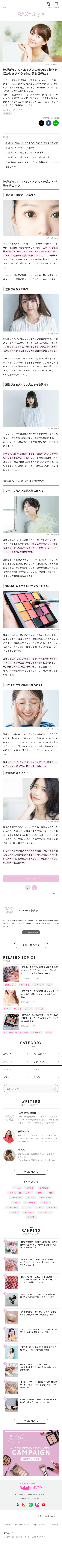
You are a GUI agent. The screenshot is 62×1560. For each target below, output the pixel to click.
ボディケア (39, 1061)
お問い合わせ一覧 (22, 1537)
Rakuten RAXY (16, 5)
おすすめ (17, 1008)
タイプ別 (31, 1217)
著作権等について (40, 1525)
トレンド (31, 1197)
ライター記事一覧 (31, 932)
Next (54, 893)
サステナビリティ (38, 1537)
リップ (16, 1202)
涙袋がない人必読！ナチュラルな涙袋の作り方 (27, 157)
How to (7, 113)
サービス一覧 (9, 1537)
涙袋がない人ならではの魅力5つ (20, 147)
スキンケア (8, 1053)
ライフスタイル (45, 1212)
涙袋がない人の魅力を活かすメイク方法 (24, 152)
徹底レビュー (9, 984)
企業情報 (7, 1525)
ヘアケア (7, 1069)
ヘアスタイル (30, 1202)
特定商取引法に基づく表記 (30, 1498)
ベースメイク (40, 1053)
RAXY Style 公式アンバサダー (16, 1032)
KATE (49, 984)
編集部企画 (44, 1188)
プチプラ (28, 1008)
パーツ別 (27, 1207)
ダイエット (28, 1212)
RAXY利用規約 (19, 1494)
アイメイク (17, 110)
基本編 (40, 1193)
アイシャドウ (24, 984)
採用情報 (55, 1525)
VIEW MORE (31, 1171)
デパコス (39, 1008)
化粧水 (39, 1207)
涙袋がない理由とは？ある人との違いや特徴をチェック (31, 142)
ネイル (37, 1069)
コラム (6, 1077)
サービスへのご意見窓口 (36, 1494)
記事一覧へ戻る (31, 945)
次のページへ (31, 878)
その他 (37, 1077)
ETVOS (48, 1032)
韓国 (51, 1193)
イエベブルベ (38, 984)
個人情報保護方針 (22, 1525)
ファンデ (14, 1212)
